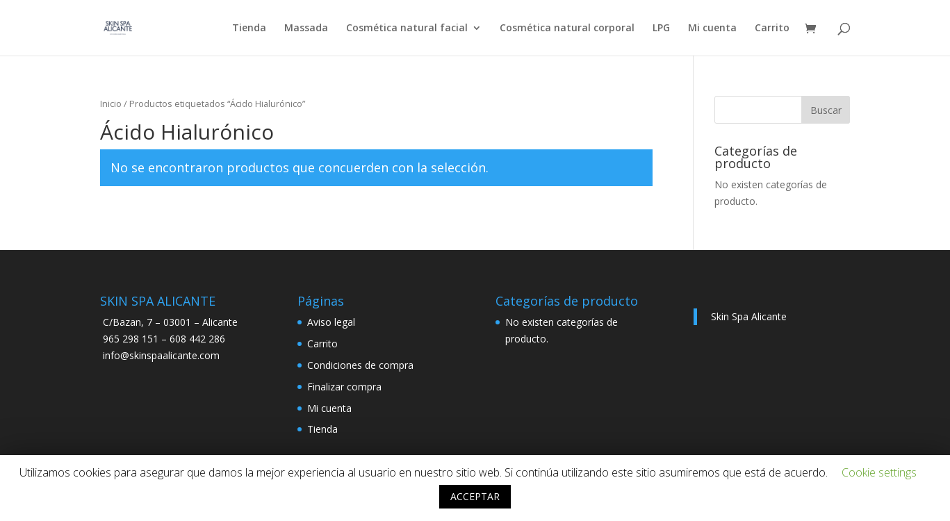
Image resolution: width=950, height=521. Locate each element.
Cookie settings (879, 472)
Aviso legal (331, 322)
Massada (306, 28)
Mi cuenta (712, 28)
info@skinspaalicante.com (161, 355)
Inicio (111, 103)
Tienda (249, 28)
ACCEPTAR (475, 496)
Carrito (772, 28)
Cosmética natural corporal (567, 28)
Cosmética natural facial (407, 28)
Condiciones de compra (360, 365)
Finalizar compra (344, 386)
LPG (661, 28)
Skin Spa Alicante (749, 316)
